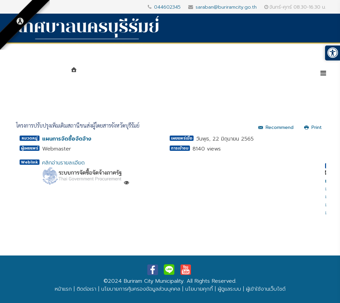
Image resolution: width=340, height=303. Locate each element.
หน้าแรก (63, 289)
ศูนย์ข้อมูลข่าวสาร (191, 74)
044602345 (167, 7)
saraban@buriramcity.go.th (226, 7)
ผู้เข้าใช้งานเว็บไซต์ (266, 289)
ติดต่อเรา (86, 289)
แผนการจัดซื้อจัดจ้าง (66, 139)
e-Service (292, 74)
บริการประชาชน (245, 74)
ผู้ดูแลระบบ (229, 289)
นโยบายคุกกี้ (199, 289)
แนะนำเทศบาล (103, 74)
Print (313, 127)
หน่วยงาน (144, 74)
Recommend (276, 127)
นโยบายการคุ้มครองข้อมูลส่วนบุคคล (140, 289)
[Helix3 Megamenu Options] (323, 73)
